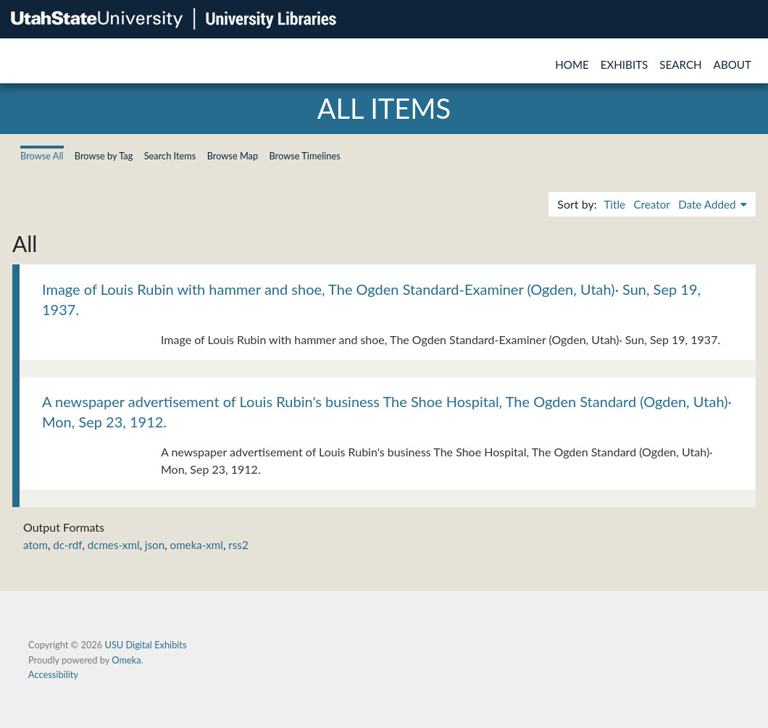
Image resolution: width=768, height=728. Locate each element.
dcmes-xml (114, 544)
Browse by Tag (104, 156)
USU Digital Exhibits (145, 644)
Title (614, 204)
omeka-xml (196, 544)
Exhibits (624, 64)
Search (680, 64)
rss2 (238, 544)
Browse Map (233, 156)
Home (572, 64)
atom (35, 544)
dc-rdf (67, 544)
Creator (651, 204)
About (732, 64)
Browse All (42, 156)
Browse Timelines (304, 156)
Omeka (126, 660)
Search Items (170, 156)
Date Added (708, 204)
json (154, 544)
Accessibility (53, 674)
